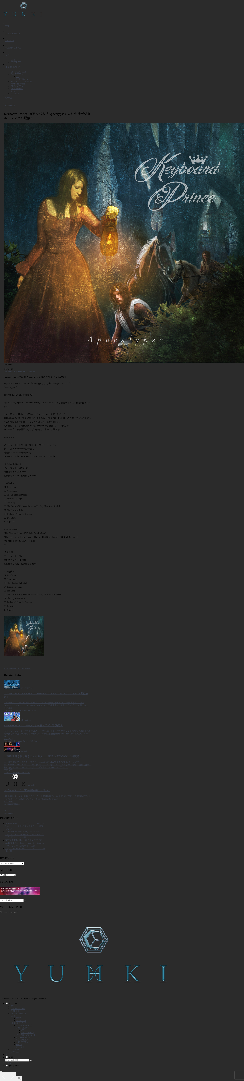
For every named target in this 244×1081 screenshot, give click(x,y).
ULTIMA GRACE (18, 1013)
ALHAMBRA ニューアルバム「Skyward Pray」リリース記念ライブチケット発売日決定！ (24, 826)
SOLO (19, 1044)
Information (9, 371)
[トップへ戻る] (1, 1071)
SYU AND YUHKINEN (26, 1035)
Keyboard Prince (21, 371)
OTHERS (20, 1047)
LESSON (15, 1049)
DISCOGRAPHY (18, 1023)
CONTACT (16, 1052)
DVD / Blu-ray (27, 1032)
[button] (30, 1060)
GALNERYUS (22, 1028)
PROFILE (15, 1011)
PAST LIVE (21, 1020)
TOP (13, 1006)
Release (31, 371)
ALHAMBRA (22, 1040)
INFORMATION (18, 1008)
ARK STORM (22, 1042)
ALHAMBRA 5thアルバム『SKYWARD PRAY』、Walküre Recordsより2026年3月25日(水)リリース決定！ (24, 834)
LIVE (13, 1016)
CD (22, 1030)
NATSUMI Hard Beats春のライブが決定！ (24, 840)
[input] (12, 900)
